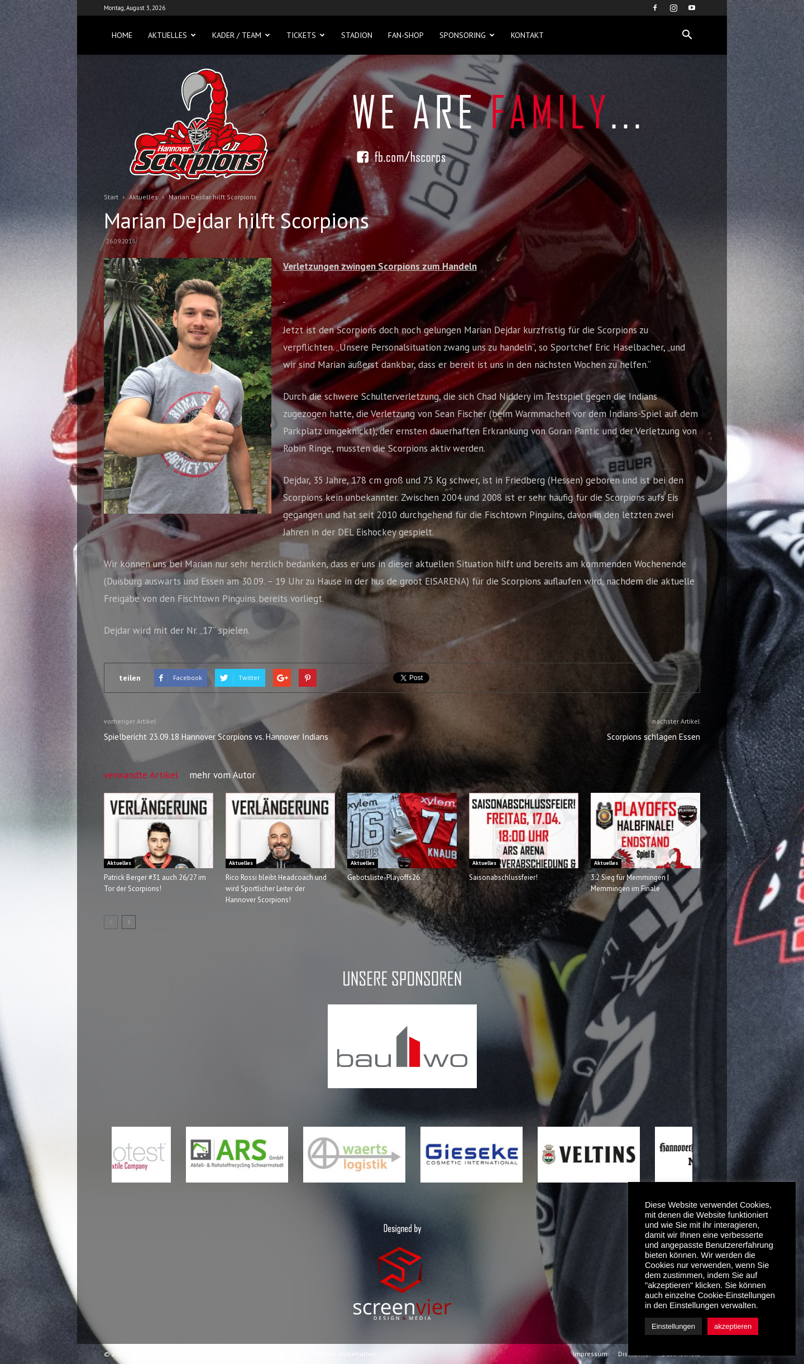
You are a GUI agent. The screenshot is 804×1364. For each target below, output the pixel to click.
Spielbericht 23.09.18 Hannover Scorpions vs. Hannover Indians (216, 736)
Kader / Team (241, 35)
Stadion (356, 35)
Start (111, 197)
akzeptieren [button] (733, 1326)
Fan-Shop (406, 35)
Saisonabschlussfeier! (503, 877)
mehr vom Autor (222, 775)
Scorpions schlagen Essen (653, 736)
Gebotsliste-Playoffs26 (383, 877)
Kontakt (527, 35)
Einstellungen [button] (673, 1326)
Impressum (590, 1353)
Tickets (305, 35)
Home (122, 35)
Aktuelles (172, 35)
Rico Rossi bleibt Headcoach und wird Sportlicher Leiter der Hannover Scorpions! (276, 888)
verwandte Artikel (141, 775)
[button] (686, 35)
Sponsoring (467, 35)
